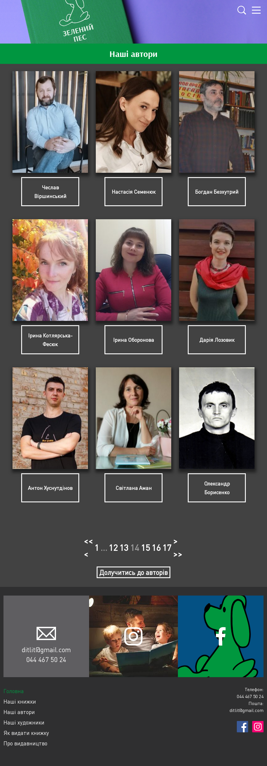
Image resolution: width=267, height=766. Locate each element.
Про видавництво (25, 743)
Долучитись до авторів (133, 572)
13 (124, 547)
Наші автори (19, 712)
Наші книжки (19, 701)
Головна (13, 691)
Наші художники (23, 722)
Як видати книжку (26, 732)
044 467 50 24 (46, 659)
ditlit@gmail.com (46, 649)
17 (167, 547)
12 (113, 547)
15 (145, 547)
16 (156, 547)
